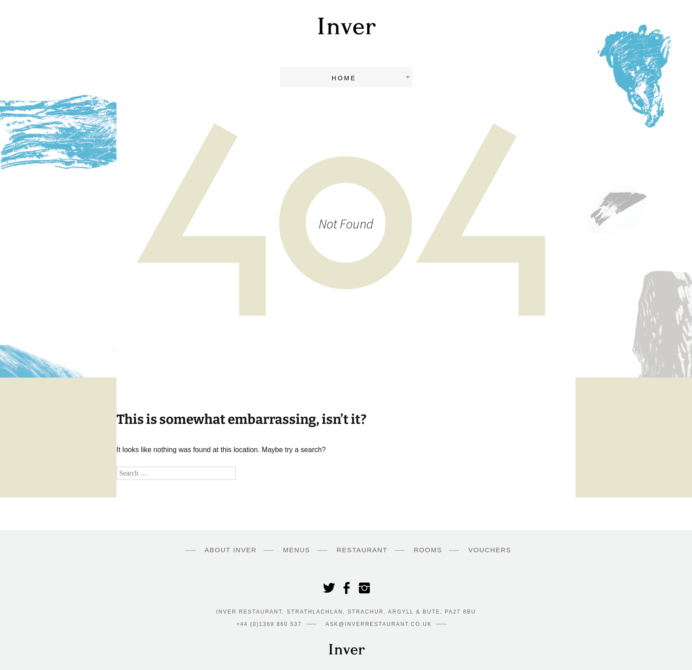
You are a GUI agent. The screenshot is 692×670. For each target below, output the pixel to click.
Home (344, 78)
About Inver (231, 550)
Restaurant (362, 550)
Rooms (428, 550)
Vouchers (489, 550)
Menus (296, 550)
